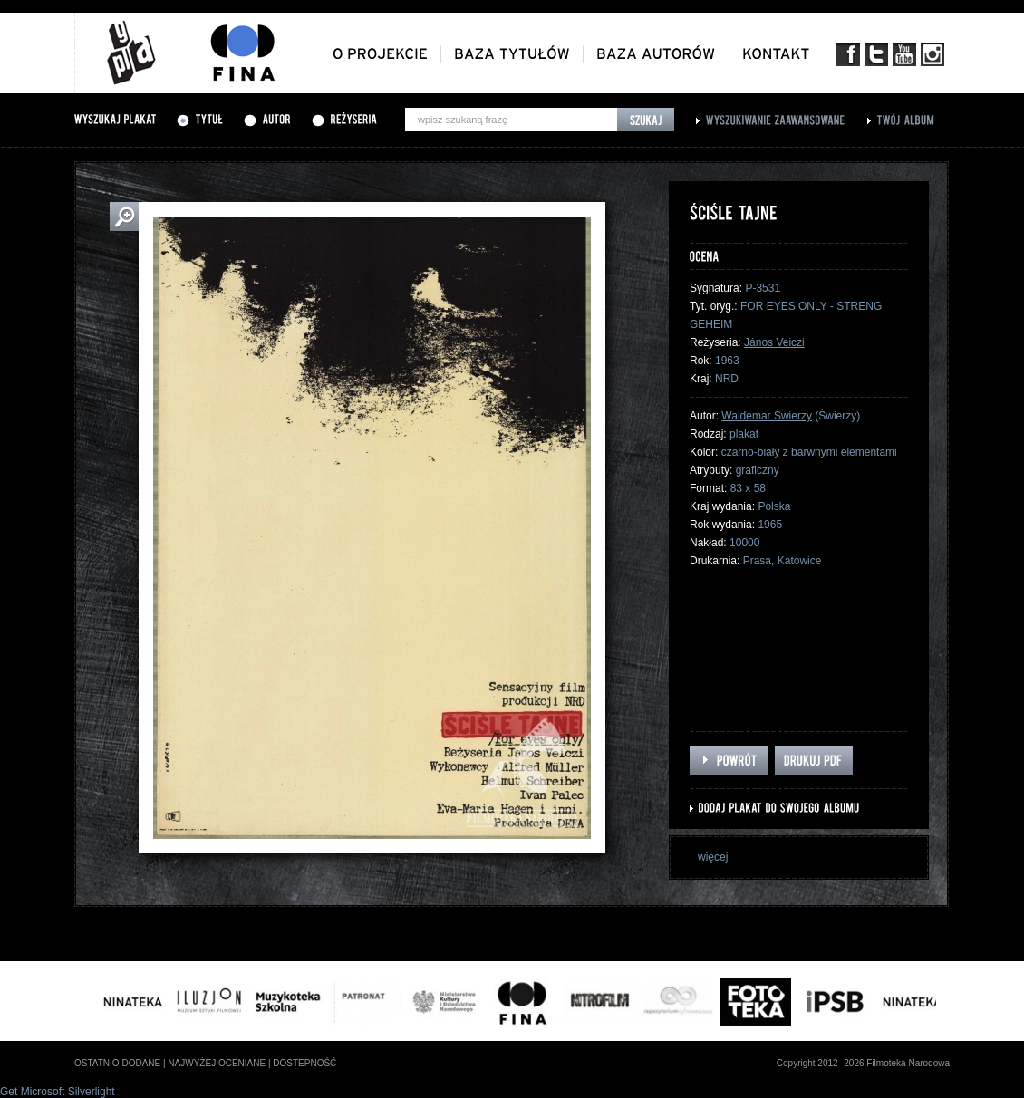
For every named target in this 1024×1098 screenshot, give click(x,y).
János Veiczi (774, 342)
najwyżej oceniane (217, 1063)
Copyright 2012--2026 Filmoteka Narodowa (863, 1063)
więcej (713, 857)
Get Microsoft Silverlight (57, 1091)
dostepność (304, 1063)
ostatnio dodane (117, 1063)
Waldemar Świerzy (766, 415)
